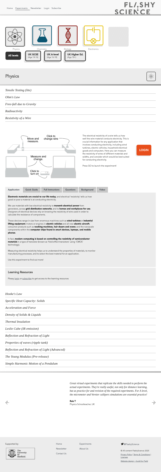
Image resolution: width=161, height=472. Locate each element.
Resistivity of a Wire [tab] (18, 118)
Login (45, 8)
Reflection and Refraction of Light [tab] (27, 335)
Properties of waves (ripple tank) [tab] (26, 342)
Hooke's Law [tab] (13, 294)
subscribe (27, 278)
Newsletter (34, 8)
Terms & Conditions (141, 454)
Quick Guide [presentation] (31, 189)
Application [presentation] (13, 189)
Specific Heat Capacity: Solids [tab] (25, 301)
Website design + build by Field (134, 461)
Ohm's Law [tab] (12, 97)
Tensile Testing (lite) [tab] (18, 90)
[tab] (13, 190)
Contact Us (61, 453)
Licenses (124, 457)
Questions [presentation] (70, 189)
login (17, 278)
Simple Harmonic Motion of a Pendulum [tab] (31, 363)
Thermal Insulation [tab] (17, 321)
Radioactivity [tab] (13, 111)
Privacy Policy (126, 454)
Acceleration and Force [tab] (20, 307)
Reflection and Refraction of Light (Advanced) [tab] (35, 349)
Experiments (20, 8)
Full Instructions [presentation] (51, 189)
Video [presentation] (102, 189)
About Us (83, 448)
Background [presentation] (87, 189)
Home (10, 8)
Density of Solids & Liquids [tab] (23, 314)
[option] (80, 394)
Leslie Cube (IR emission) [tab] (22, 328)
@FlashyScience (130, 444)
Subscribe (54, 8)
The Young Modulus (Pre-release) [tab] (27, 356)
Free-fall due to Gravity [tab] (20, 104)
